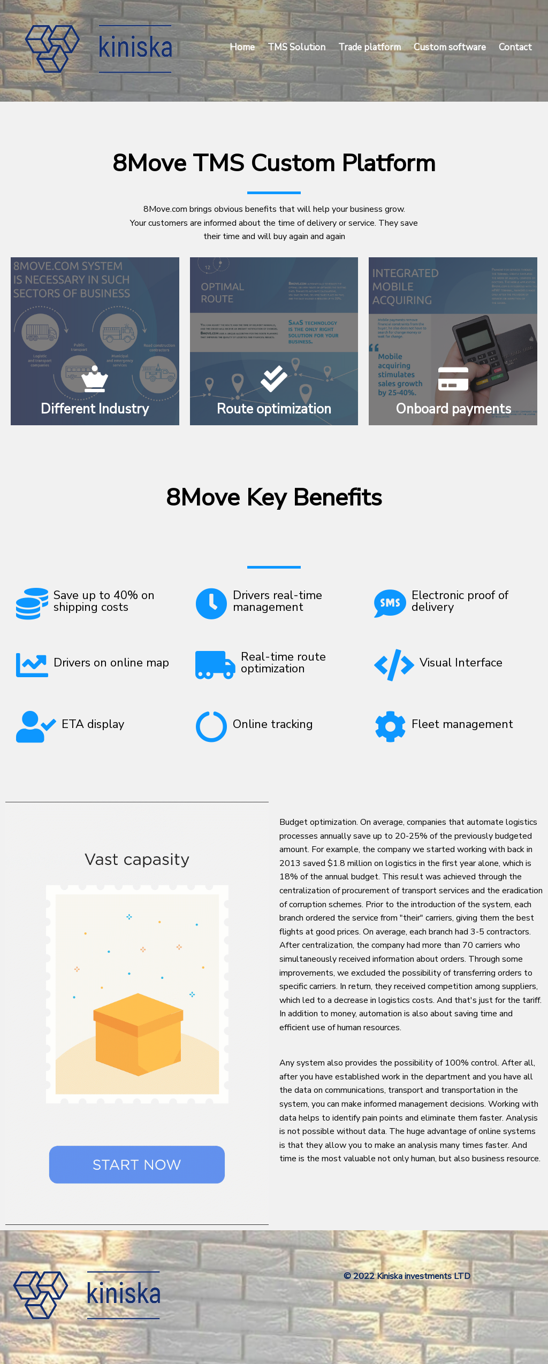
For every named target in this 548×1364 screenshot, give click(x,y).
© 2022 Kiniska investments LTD (407, 1276)
